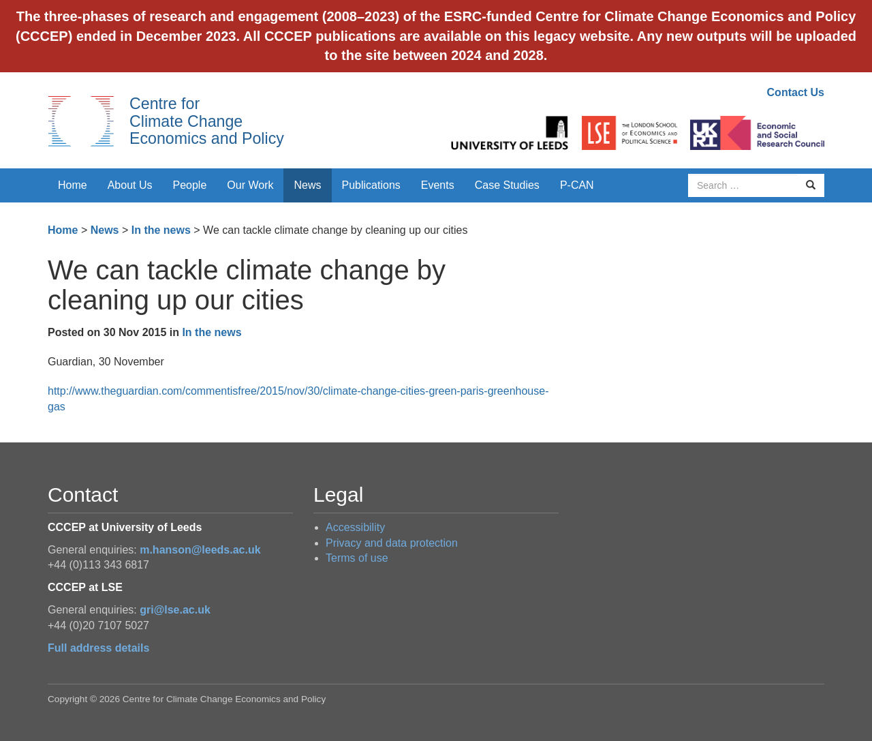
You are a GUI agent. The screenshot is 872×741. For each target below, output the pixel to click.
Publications (371, 185)
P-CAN (577, 185)
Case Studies (507, 185)
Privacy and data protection (392, 543)
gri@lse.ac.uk (175, 610)
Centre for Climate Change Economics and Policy (206, 121)
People (190, 185)
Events (437, 185)
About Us (130, 185)
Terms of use (357, 558)
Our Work (250, 185)
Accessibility (355, 527)
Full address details (98, 648)
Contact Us (795, 92)
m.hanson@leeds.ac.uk (200, 550)
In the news (161, 230)
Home (72, 185)
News (307, 185)
